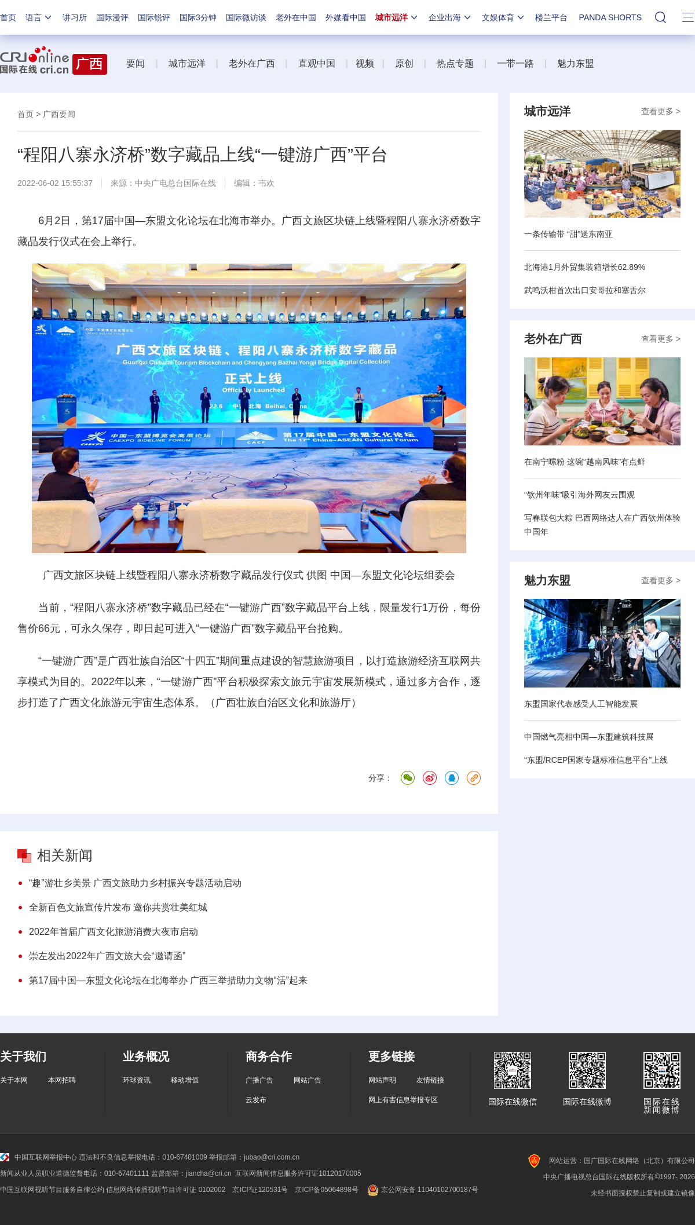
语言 (39, 17)
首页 (8, 17)
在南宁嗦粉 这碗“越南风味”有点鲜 (584, 461)
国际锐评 (154, 17)
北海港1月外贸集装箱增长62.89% (584, 267)
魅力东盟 (575, 63)
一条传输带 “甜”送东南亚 (568, 234)
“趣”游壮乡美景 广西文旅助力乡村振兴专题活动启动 (135, 883)
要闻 (135, 63)
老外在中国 (296, 17)
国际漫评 (112, 17)
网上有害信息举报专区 (403, 1100)
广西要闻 (59, 114)
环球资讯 (137, 1080)
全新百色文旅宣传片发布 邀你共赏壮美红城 (118, 907)
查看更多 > (661, 111)
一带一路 (515, 63)
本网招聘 (62, 1080)
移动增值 (185, 1080)
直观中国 (316, 63)
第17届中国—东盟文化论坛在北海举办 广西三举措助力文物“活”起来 (168, 980)
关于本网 (14, 1080)
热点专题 (455, 63)
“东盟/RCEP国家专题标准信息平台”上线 (596, 760)
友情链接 (430, 1080)
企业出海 (451, 17)
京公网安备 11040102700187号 (421, 1190)
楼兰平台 (551, 17)
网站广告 (307, 1080)
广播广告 (259, 1080)
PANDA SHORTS (610, 17)
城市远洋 (397, 17)
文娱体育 (504, 17)
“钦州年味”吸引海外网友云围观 (579, 494)
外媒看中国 (345, 17)
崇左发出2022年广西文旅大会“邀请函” (107, 956)
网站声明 (382, 1080)
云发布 (256, 1100)
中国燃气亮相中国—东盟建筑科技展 (589, 736)
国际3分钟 (198, 17)
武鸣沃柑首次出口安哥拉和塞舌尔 (585, 290)
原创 (404, 63)
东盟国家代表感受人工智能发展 (581, 703)
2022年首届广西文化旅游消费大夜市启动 (113, 932)
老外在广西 (252, 63)
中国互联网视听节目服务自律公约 (52, 1190)
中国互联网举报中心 (38, 1157)
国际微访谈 (246, 17)
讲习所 (75, 17)
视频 (365, 63)
